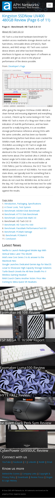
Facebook (17, 462)
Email (49, 462)
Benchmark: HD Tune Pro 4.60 (18, 224)
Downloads (22, 477)
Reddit (42, 462)
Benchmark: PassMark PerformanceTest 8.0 (25, 228)
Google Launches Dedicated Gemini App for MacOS (26, 264)
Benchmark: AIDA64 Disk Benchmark (22, 210)
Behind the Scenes (11, 473)
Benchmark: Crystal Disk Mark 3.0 (20, 217)
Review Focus (37, 477)
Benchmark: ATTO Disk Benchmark (21, 214)
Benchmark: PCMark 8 (16, 235)
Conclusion (11, 238)
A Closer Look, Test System (17, 207)
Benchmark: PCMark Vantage (18, 231)
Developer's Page (16, 66)
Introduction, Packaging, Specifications (22, 203)
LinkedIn (32, 462)
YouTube (6, 462)
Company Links (29, 473)
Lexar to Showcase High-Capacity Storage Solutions (26, 267)
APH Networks (26, 4)
